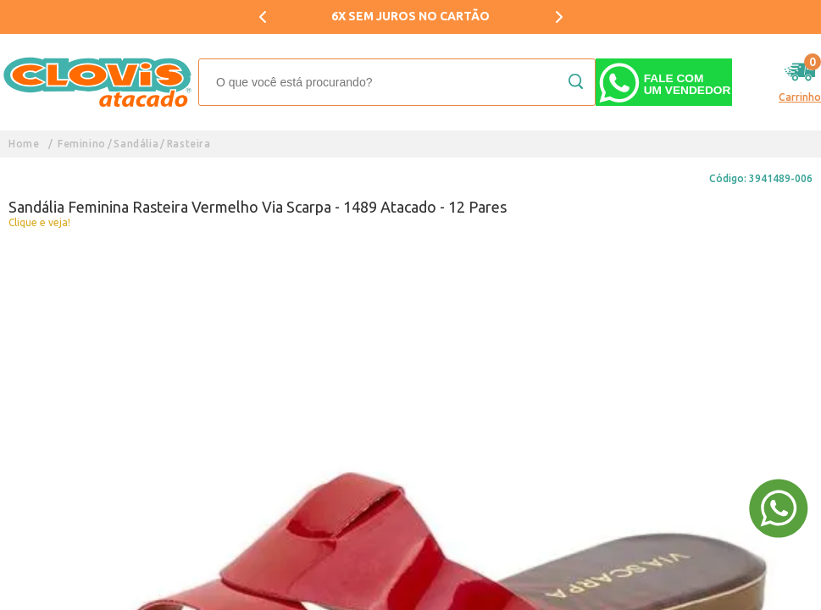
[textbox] (397, 82)
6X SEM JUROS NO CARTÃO (410, 16)
